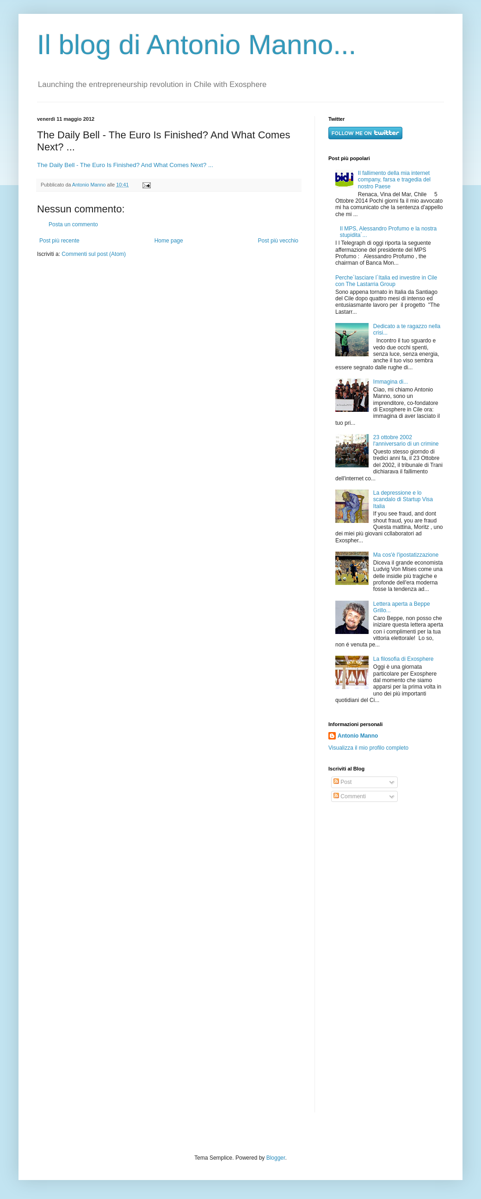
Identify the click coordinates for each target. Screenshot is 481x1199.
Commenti (349, 796)
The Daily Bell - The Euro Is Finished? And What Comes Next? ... (125, 165)
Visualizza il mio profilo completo (368, 748)
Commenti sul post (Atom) (94, 254)
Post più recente (59, 240)
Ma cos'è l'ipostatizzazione (405, 555)
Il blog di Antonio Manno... (196, 44)
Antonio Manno (89, 184)
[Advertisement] (356, 957)
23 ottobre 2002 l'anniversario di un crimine (406, 440)
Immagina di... (390, 382)
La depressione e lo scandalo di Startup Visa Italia (403, 499)
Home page (168, 240)
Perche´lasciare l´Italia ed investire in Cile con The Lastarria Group (386, 280)
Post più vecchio (278, 240)
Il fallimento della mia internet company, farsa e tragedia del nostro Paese (394, 180)
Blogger (275, 1158)
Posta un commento (73, 224)
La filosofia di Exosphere (403, 659)
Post (342, 782)
